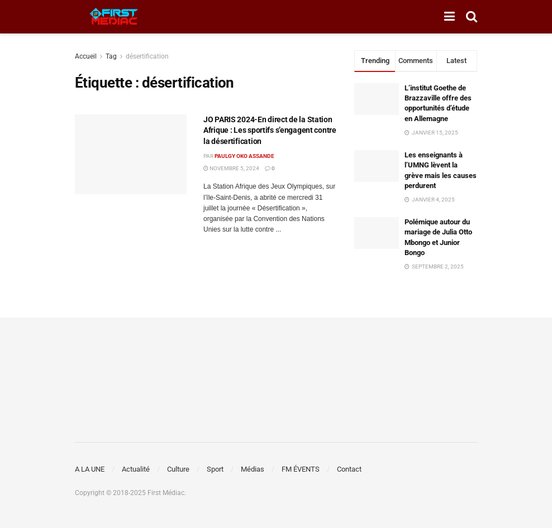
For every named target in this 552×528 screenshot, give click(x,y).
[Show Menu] (449, 16)
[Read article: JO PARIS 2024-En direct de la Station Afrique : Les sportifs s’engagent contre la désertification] (131, 154)
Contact (349, 469)
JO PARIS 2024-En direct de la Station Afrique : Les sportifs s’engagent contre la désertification (269, 130)
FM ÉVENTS (301, 469)
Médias (252, 469)
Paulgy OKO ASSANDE (244, 156)
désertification (147, 56)
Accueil (86, 56)
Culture (178, 469)
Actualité (136, 469)
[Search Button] (471, 16)
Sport (215, 469)
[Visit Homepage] (114, 17)
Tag (111, 56)
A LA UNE (89, 469)
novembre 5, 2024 (231, 168)
